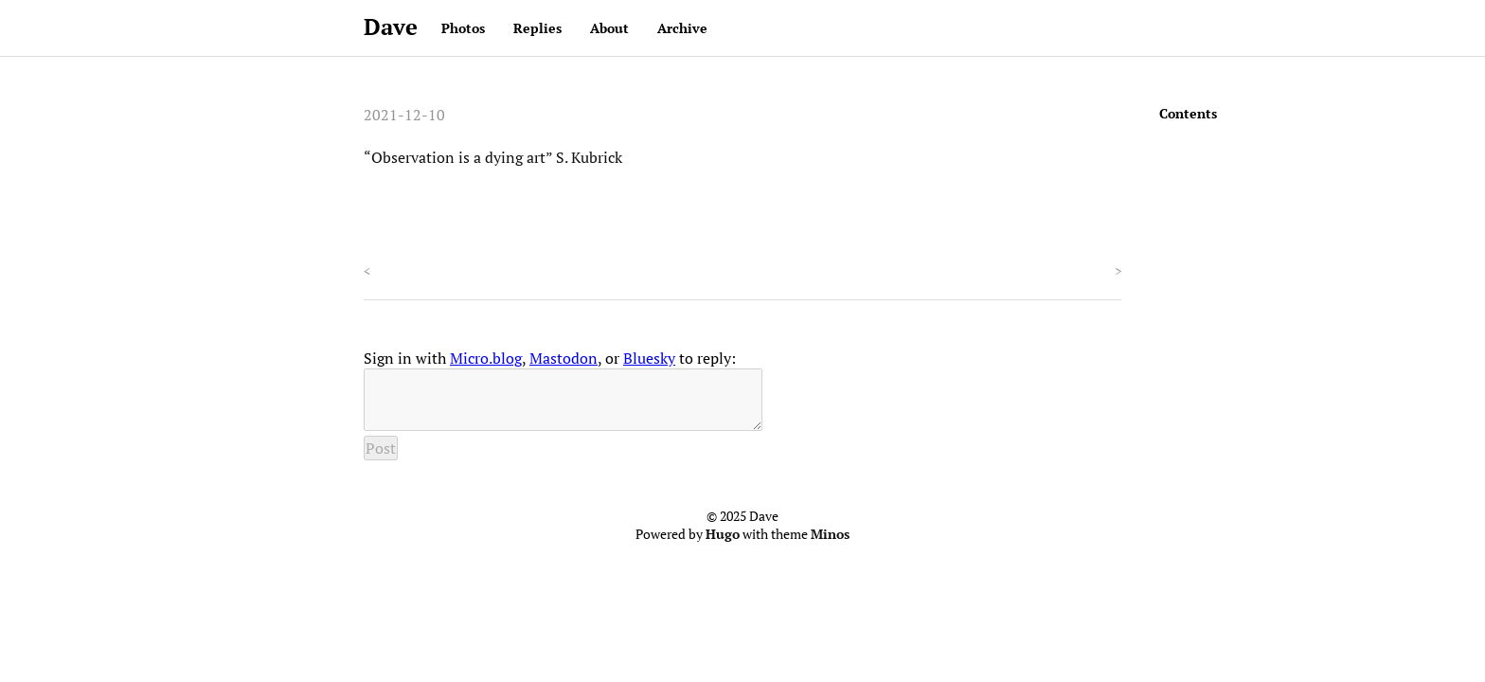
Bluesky (649, 358)
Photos (463, 28)
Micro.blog (486, 358)
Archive (682, 28)
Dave (391, 26)
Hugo (723, 545)
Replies (537, 28)
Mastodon (563, 358)
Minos (830, 545)
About (609, 28)
